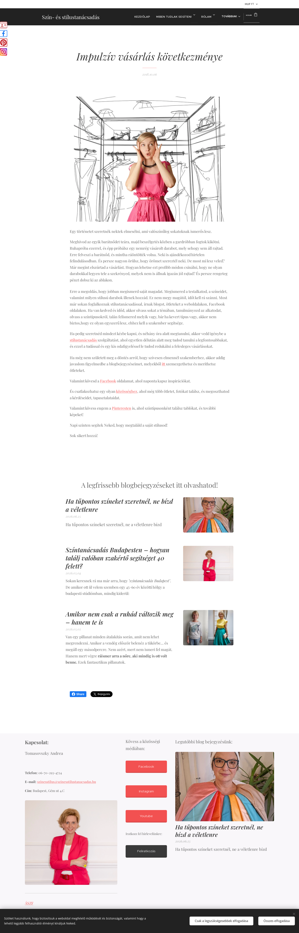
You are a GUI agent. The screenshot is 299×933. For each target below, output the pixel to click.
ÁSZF (29, 903)
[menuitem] (140, 16)
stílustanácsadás (84, 340)
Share (78, 694)
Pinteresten (121, 408)
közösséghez (126, 391)
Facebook (108, 380)
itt (164, 364)
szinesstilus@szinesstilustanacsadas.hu (66, 782)
